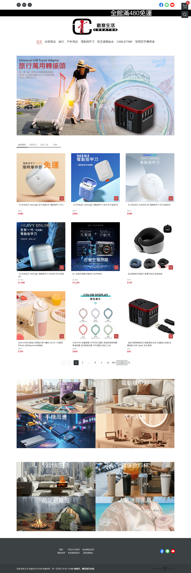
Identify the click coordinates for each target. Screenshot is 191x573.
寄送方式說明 (74, 549)
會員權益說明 (88, 549)
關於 (61, 549)
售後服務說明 (74, 553)
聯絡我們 (61, 553)
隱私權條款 (88, 553)
